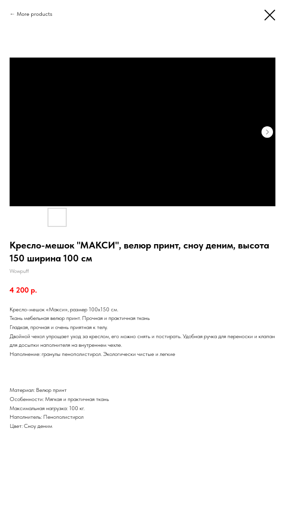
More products (34, 14)
